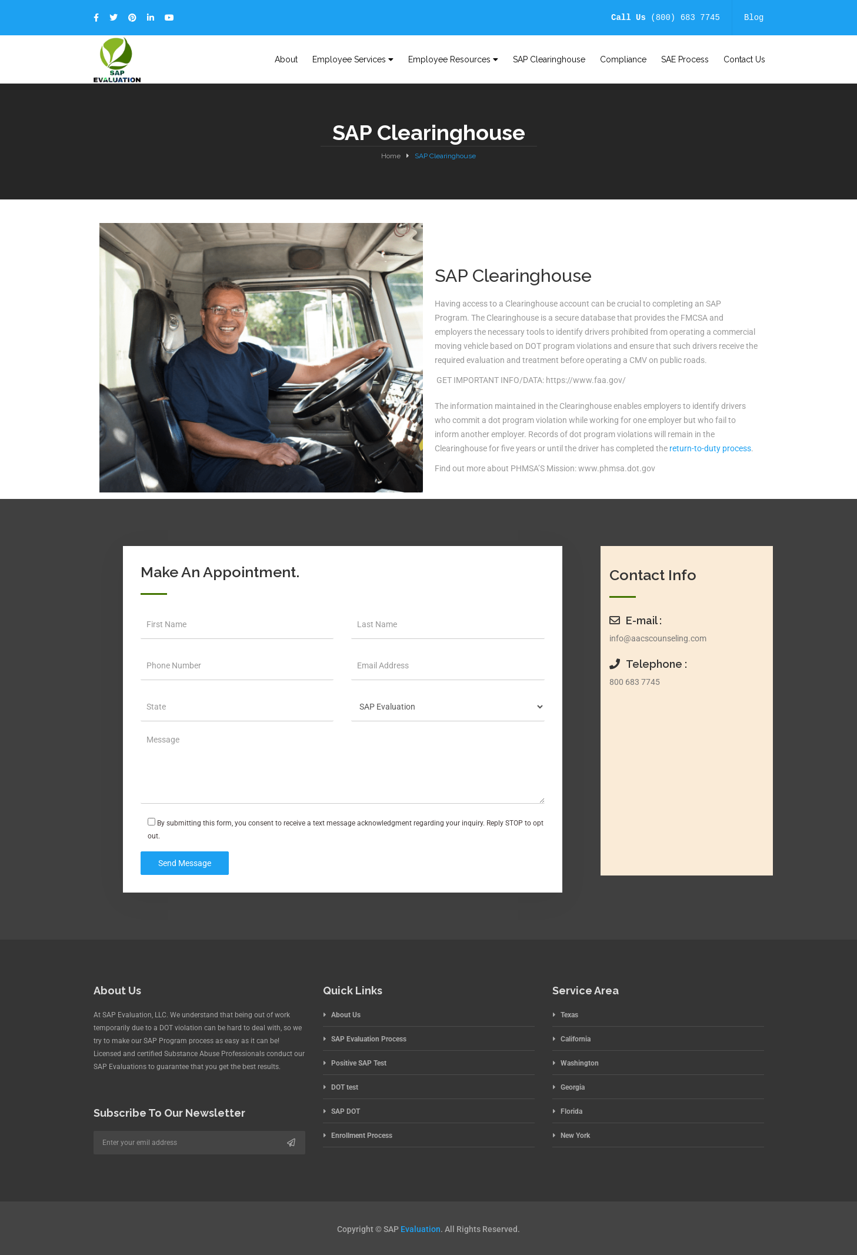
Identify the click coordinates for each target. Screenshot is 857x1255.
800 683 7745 (634, 682)
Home (391, 156)
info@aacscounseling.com (657, 638)
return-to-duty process (710, 448)
